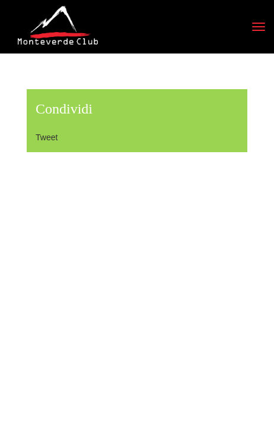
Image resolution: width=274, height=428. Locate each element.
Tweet (47, 137)
